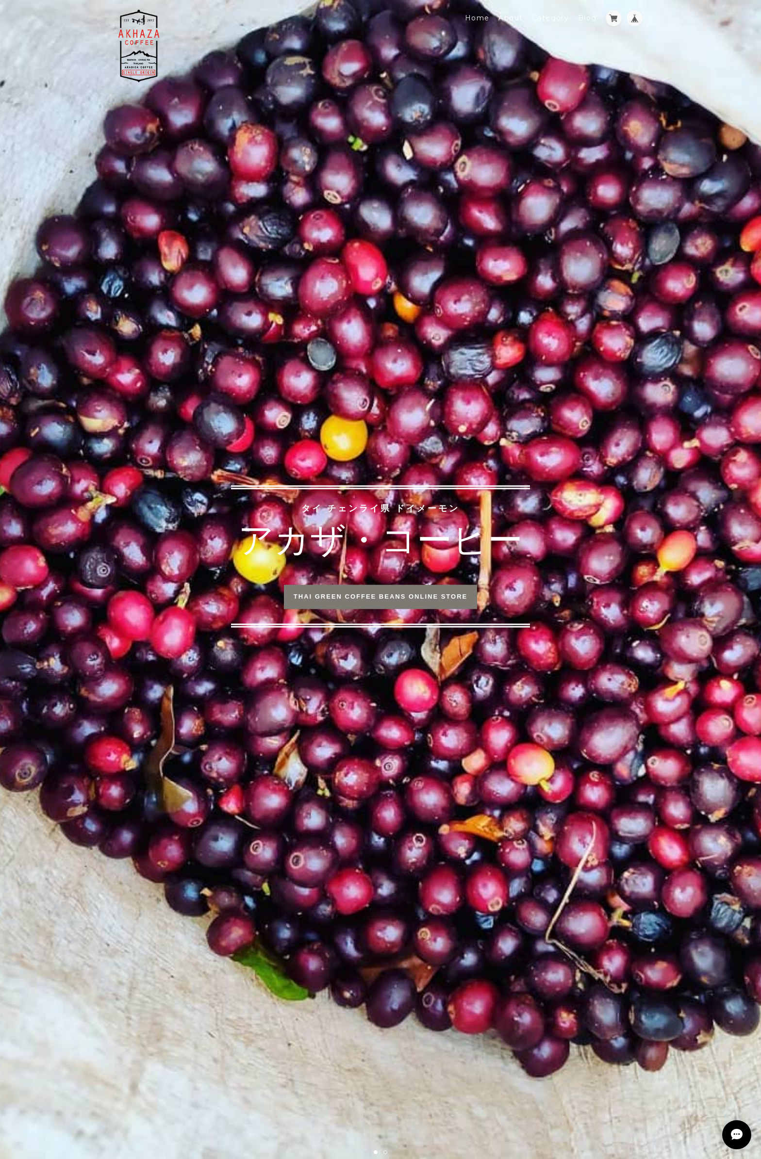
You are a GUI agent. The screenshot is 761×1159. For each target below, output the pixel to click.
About (510, 18)
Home (477, 18)
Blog (587, 18)
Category (550, 18)
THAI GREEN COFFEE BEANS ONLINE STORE (381, 597)
